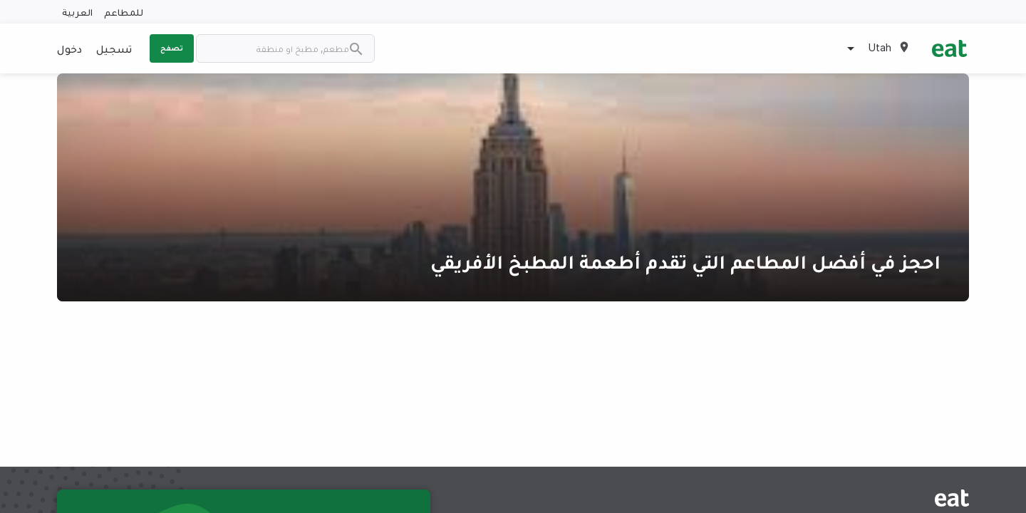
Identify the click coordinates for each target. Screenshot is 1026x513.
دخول (69, 48)
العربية (77, 12)
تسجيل (114, 48)
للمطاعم (123, 12)
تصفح (171, 48)
